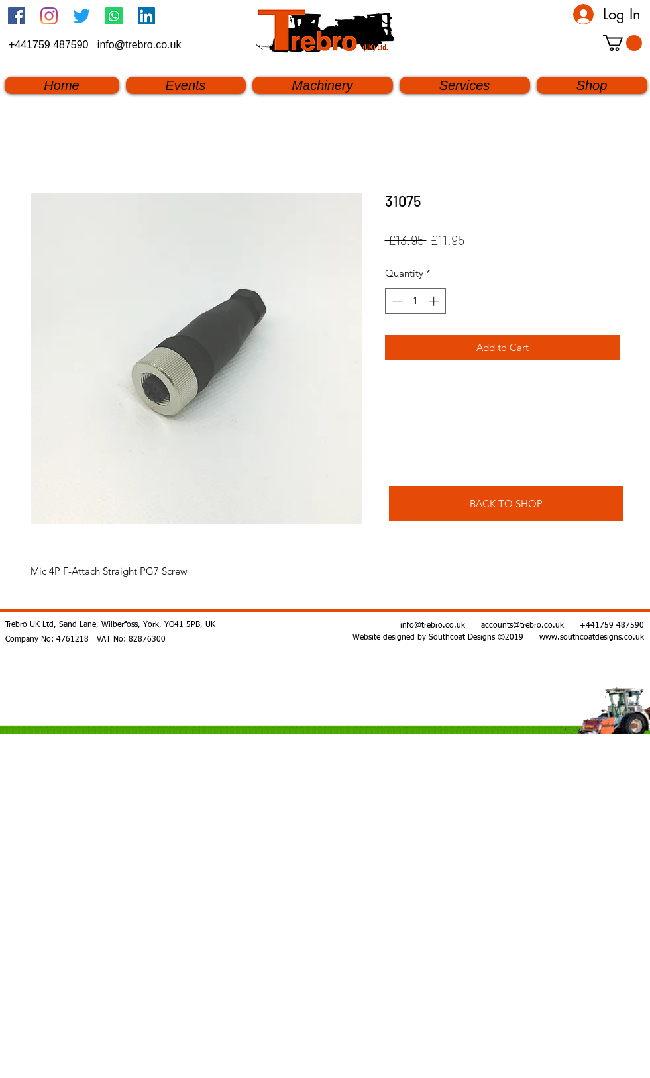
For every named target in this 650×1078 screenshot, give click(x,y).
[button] (622, 43)
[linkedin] (146, 15)
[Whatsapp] (114, 15)
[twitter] (81, 15)
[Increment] (435, 301)
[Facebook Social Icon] (16, 15)
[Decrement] (396, 301)
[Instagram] (49, 15)
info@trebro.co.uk (139, 44)
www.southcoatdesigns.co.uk (591, 638)
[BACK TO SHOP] (506, 503)
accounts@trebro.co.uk (522, 626)
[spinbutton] (415, 301)
